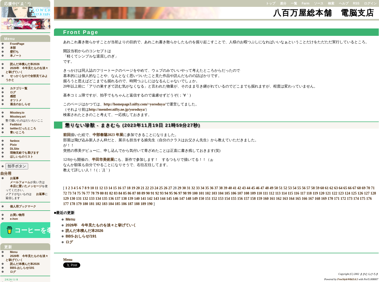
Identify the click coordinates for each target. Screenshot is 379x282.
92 (157, 193)
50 (276, 188)
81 (106, 193)
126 (360, 193)
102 (208, 193)
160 (266, 199)
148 (188, 199)
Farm (305, 3)
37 (216, 188)
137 (117, 199)
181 (91, 204)
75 (79, 193)
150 (201, 199)
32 (193, 188)
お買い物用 (17, 214)
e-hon (14, 218)
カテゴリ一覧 (18, 88)
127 (367, 193)
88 (139, 193)
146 (175, 199)
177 (66, 204)
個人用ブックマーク (23, 206)
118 (309, 193)
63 (336, 188)
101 (201, 193)
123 (341, 193)
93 (162, 193)
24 (156, 188)
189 (143, 204)
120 (322, 193)
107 (240, 193)
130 (72, 199)
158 (253, 199)
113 (277, 193)
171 (337, 199)
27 (170, 188)
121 (328, 193)
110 (259, 193)
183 (104, 204)
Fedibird (15, 124)
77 (88, 193)
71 (373, 188)
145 (169, 199)
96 (175, 193)
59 (317, 188)
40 (230, 188)
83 (116, 193)
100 (195, 193)
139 (130, 199)
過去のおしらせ (20, 104)
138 (124, 199)
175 (362, 199)
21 (142, 188)
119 (315, 193)
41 (234, 188)
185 (117, 204)
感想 (13, 96)
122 (334, 193)
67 (354, 188)
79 (97, 193)
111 (265, 193)
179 (79, 204)
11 (96, 188)
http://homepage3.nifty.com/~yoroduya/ (135, 104)
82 (111, 193)
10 (92, 188)
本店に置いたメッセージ (26, 186)
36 (211, 188)
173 (349, 199)
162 (279, 199)
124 (347, 193)
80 (102, 193)
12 (101, 188)
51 (280, 188)
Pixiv (13, 144)
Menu (70, 219)
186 (124, 204)
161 (272, 199)
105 (227, 193)
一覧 (294, 3)
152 (214, 199)
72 (65, 193)
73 (70, 193)
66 (350, 188)
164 (292, 199)
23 (151, 188)
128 (373, 193)
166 (304, 199)
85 (125, 193)
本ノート (16, 55)
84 (120, 193)
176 (369, 199)
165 (298, 199)
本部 (13, 47)
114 (284, 193)
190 (150, 204)
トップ (270, 3)
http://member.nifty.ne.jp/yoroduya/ (117, 109)
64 (340, 188)
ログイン (370, 3)
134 (98, 199)
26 (165, 188)
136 (111, 199)
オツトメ (16, 100)
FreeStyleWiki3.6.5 (347, 279)
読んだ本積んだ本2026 (84, 230)
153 (220, 199)
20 (138, 188)
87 (134, 193)
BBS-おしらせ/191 (81, 236)
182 (98, 204)
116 (296, 193)
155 (233, 199)
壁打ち (14, 51)
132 (85, 199)
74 (74, 193)
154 (227, 199)
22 (147, 188)
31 (188, 188)
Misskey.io (17, 112)
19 (133, 188)
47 (262, 188)
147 (182, 199)
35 (207, 188)
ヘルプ (343, 3)
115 (290, 193)
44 (248, 188)
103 (214, 193)
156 (240, 199)
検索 (331, 3)
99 (189, 193)
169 (324, 199)
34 (202, 188)
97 (180, 193)
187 (130, 204)
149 (195, 199)
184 (111, 204)
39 (225, 188)
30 (184, 188)
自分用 (5, 174)
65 (345, 188)
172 (343, 199)
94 (166, 193)
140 (137, 199)
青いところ (17, 132)
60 (322, 188)
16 (119, 188)
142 (150, 199)
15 (115, 188)
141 (143, 199)
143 (156, 199)
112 (271, 193)
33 (198, 188)
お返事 (14, 178)
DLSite (14, 148)
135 (104, 199)
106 (233, 193)
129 (66, 199)
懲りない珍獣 (80, 125)
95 (171, 193)
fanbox (14, 140)
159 (259, 199)
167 (311, 199)
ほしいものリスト (21, 156)
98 (185, 193)
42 (239, 188)
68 (359, 188)
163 (285, 199)
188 (137, 204)
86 (129, 193)
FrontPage (17, 43)
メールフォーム (20, 182)
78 (92, 193)
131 (79, 199)
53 (290, 188)
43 (244, 188)
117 (302, 193)
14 (110, 188)
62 (331, 188)
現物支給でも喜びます (24, 152)
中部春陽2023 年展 (108, 135)
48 (267, 188)
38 (221, 188)
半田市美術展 (103, 160)
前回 (67, 135)
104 (220, 193)
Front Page (80, 32)
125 (354, 193)
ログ (69, 242)
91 (152, 193)
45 (253, 188)
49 (271, 188)
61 (326, 188)
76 (83, 193)
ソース (318, 3)
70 (368, 188)
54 (294, 188)
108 (246, 193)
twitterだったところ (23, 128)
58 (313, 188)
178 (72, 204)
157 (246, 199)
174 (356, 199)
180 (85, 204)
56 (304, 188)
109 (253, 193)
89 (143, 193)
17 (124, 188)
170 (330, 199)
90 (148, 193)
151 (208, 199)
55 (299, 188)
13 (105, 188)
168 (317, 199)
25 (161, 188)
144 (163, 199)
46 (258, 188)
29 (179, 188)
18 (129, 188)
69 (363, 188)
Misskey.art (18, 116)
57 (308, 188)
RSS (356, 3)
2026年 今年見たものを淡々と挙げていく (101, 225)
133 (91, 199)
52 (285, 188)
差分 (283, 3)
